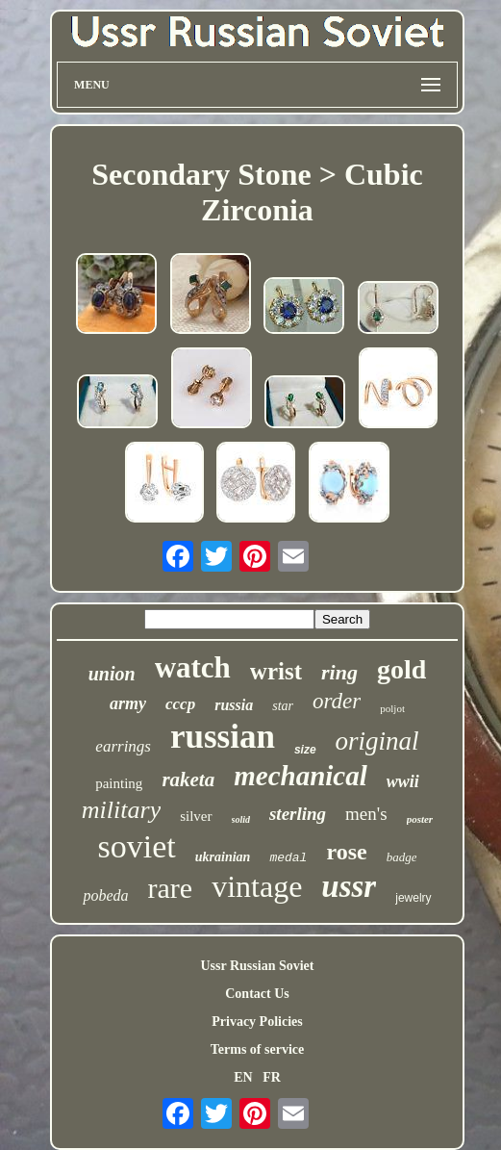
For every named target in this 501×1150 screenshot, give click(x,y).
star (282, 706)
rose (346, 851)
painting (118, 783)
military (121, 810)
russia (233, 705)
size (305, 749)
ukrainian (223, 857)
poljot (392, 708)
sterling (297, 814)
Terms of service (257, 1049)
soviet (137, 846)
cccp (180, 704)
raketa (188, 779)
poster (420, 819)
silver (196, 816)
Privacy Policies (257, 1021)
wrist (276, 671)
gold (401, 669)
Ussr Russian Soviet (256, 965)
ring (339, 672)
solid (241, 819)
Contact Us (257, 993)
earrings (123, 746)
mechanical (300, 775)
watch (193, 667)
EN (243, 1077)
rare (170, 888)
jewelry (413, 898)
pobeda (105, 895)
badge (402, 857)
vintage (257, 886)
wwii (403, 781)
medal (288, 858)
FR (272, 1077)
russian (222, 736)
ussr (348, 886)
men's (366, 814)
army (128, 703)
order (337, 701)
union (112, 673)
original (377, 741)
